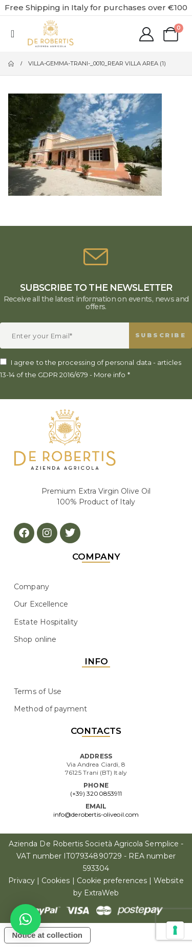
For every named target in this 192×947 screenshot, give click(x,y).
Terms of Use (37, 691)
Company (31, 586)
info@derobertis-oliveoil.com (96, 814)
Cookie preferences (112, 880)
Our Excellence (41, 604)
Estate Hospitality (46, 622)
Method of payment (50, 708)
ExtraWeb (101, 892)
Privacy (21, 880)
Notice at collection (47, 935)
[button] (25, 919)
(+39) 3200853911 (96, 793)
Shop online (35, 639)
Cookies (55, 880)
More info (110, 375)
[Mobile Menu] (12, 33)
